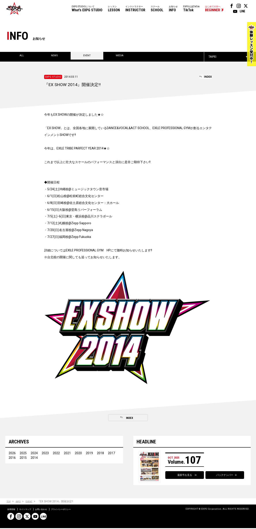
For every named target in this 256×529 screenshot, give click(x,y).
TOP (9, 502)
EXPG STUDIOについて (87, 9)
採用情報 (12, 510)
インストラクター (135, 9)
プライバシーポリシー (75, 510)
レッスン (114, 9)
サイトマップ (30, 510)
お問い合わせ (50, 510)
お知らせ (173, 9)
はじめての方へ (212, 9)
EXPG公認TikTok (191, 9)
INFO (20, 502)
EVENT (32, 502)
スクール (157, 9)
